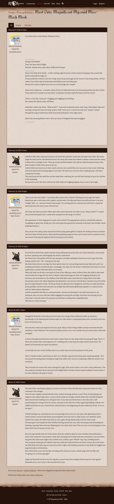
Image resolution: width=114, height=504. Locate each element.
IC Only (18, 25)
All (11, 25)
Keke (24, 475)
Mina (20, 475)
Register (102, 4)
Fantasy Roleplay (24, 12)
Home (43, 491)
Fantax (14, 172)
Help (53, 4)
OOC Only (27, 25)
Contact (64, 495)
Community (31, 4)
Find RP (47, 4)
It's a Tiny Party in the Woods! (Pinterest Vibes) (42, 36)
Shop (58, 4)
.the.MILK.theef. (15, 52)
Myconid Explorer (15, 46)
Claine (32, 475)
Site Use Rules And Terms (54, 495)
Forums (39, 4)
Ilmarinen (39, 475)
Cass (28, 475)
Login (95, 4)
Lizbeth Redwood (15, 166)
